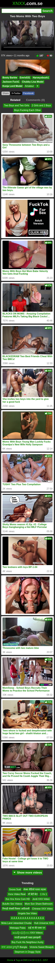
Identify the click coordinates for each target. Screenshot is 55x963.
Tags (18, 960)
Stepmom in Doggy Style (27, 952)
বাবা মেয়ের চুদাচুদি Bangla (14, 947)
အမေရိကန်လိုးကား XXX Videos (27, 932)
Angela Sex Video (27, 913)
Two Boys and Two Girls (16, 105)
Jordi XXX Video (40, 899)
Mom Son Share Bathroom (39, 904)
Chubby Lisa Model (33, 82)
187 (39, 55)
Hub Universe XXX (44, 923)
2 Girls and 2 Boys (41, 105)
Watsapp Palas (18, 928)
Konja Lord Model (12, 86)
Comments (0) (35, 100)
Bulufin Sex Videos (12, 904)
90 (49, 55)
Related (15, 100)
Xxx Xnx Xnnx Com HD (18, 899)
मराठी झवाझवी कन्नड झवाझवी (27, 937)
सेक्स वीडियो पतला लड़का (34, 889)
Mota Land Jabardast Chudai (16, 923)
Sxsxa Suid (15, 889)
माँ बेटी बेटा (33, 894)
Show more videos (27, 872)
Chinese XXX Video (42, 908)
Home (10, 960)
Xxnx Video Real (16, 894)
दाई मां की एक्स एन (36, 928)
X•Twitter (16, 93)
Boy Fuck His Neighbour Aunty (27, 942)
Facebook (28, 93)
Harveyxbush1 (41, 77)
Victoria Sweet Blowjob (41, 947)
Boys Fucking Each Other (27, 110)
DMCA (26, 960)
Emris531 (25, 77)
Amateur (29, 86)
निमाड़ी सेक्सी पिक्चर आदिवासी (15, 908)
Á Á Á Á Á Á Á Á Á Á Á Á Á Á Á (27, 918)
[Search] (21, 10)
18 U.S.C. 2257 (40, 960)
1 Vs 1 (43, 894)
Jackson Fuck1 (10, 82)
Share (5, 93)
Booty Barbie (9, 77)
